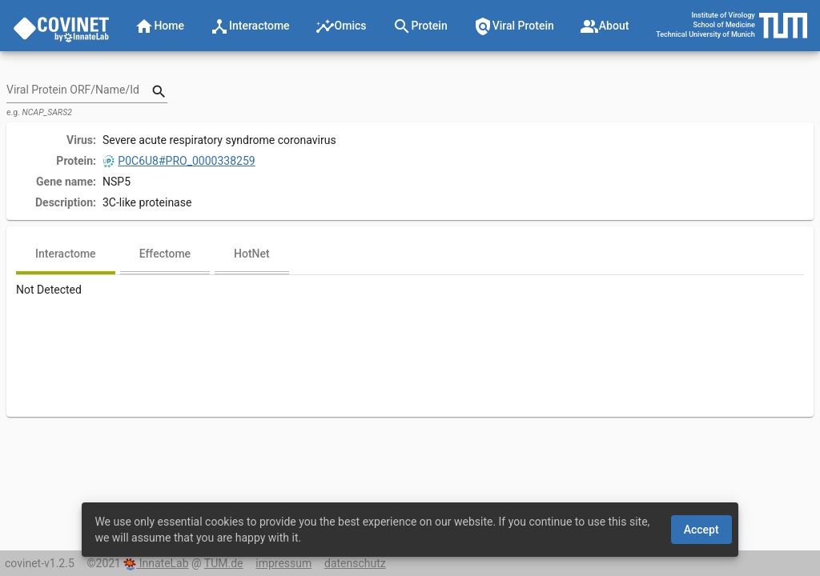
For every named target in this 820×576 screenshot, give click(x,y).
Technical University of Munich (705, 34)
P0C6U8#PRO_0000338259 (178, 160)
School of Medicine (723, 25)
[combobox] (79, 91)
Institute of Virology (723, 15)
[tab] (65, 255)
